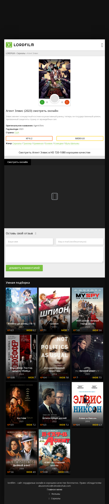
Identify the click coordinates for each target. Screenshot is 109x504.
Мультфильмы (72, 143)
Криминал (38, 143)
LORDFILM (10, 53)
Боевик (49, 143)
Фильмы (55, 493)
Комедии (58, 143)
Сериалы (21, 53)
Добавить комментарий (24, 267)
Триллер (27, 143)
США (16, 132)
